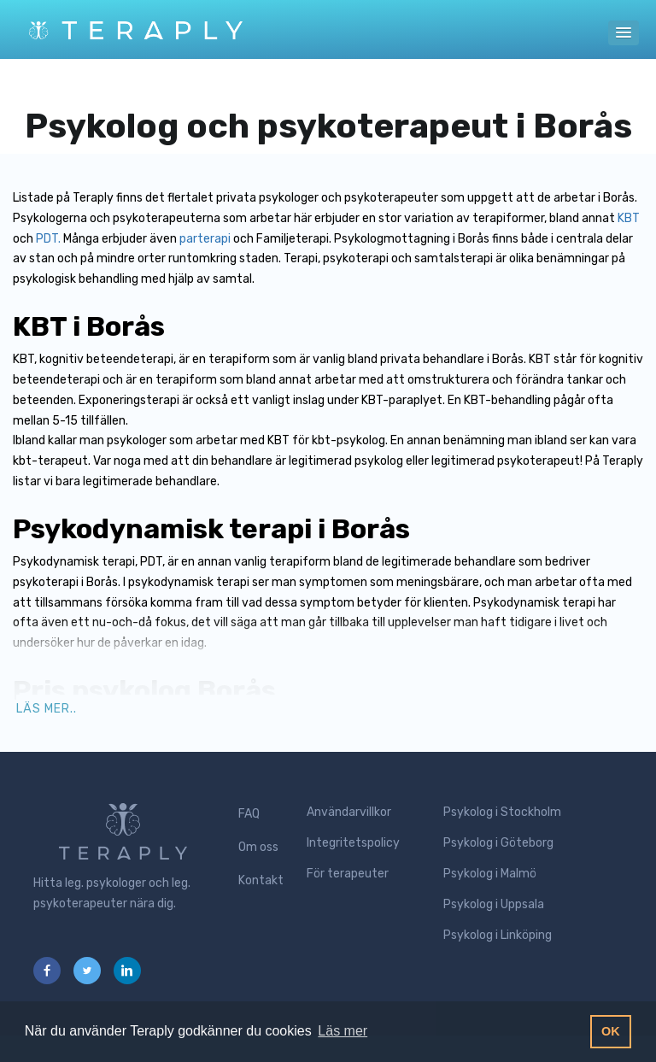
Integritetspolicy (353, 843)
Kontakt (261, 880)
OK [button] (610, 1031)
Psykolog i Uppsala (493, 904)
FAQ (249, 814)
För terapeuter (348, 873)
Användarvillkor (349, 812)
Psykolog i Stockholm (502, 812)
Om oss (258, 847)
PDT (47, 239)
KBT (629, 218)
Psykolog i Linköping (497, 935)
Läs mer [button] (342, 1031)
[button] (623, 33)
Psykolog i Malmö (489, 873)
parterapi (205, 239)
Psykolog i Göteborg (498, 843)
